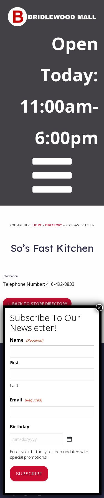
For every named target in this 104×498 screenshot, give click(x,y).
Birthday (19, 427)
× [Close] (99, 307)
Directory (53, 225)
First (14, 362)
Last (14, 385)
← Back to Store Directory (37, 303)
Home (37, 225)
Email (26, 400)
